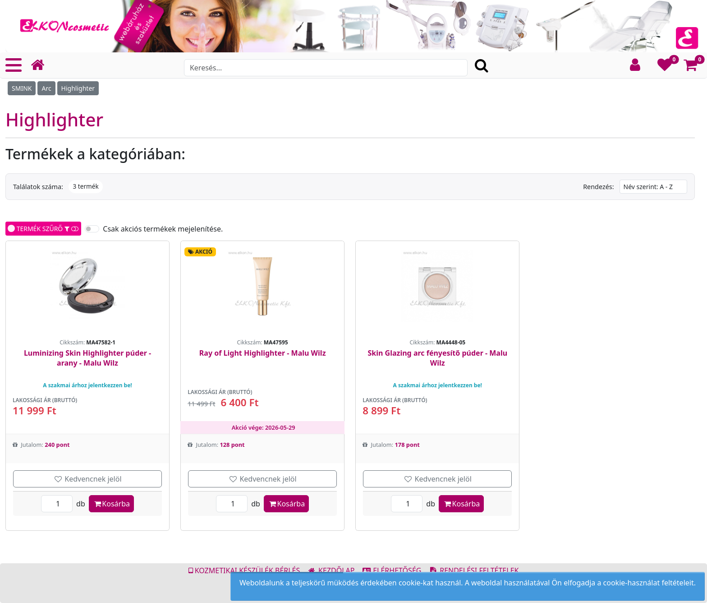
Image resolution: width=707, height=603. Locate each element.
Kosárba (111, 504)
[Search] (326, 67)
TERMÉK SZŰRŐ (43, 228)
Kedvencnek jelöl (88, 479)
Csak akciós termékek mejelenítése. (163, 229)
